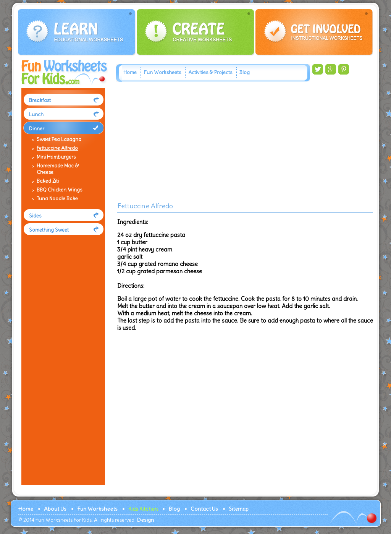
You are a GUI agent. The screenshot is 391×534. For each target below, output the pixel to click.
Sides (35, 216)
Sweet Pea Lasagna (59, 139)
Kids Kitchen (143, 508)
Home (130, 72)
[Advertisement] (61, 367)
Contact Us (204, 508)
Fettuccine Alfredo (57, 148)
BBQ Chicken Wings (59, 190)
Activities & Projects (210, 72)
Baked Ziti (48, 181)
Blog (244, 72)
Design (145, 519)
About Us (55, 508)
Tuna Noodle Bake (57, 198)
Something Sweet (49, 230)
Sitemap (239, 508)
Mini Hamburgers (56, 157)
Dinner (36, 128)
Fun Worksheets (162, 72)
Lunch (36, 114)
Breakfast (40, 100)
